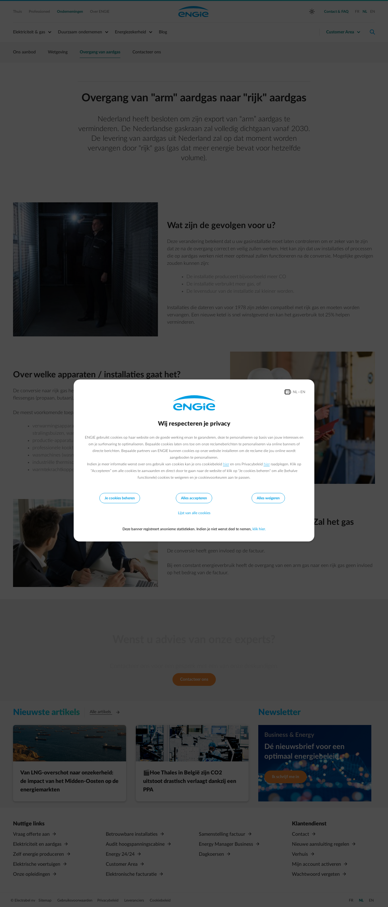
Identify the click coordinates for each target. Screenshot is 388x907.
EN (302, 392)
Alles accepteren (194, 498)
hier (226, 464)
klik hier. (259, 529)
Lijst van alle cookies (194, 513)
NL (295, 392)
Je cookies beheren (120, 498)
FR (287, 392)
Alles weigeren (268, 498)
